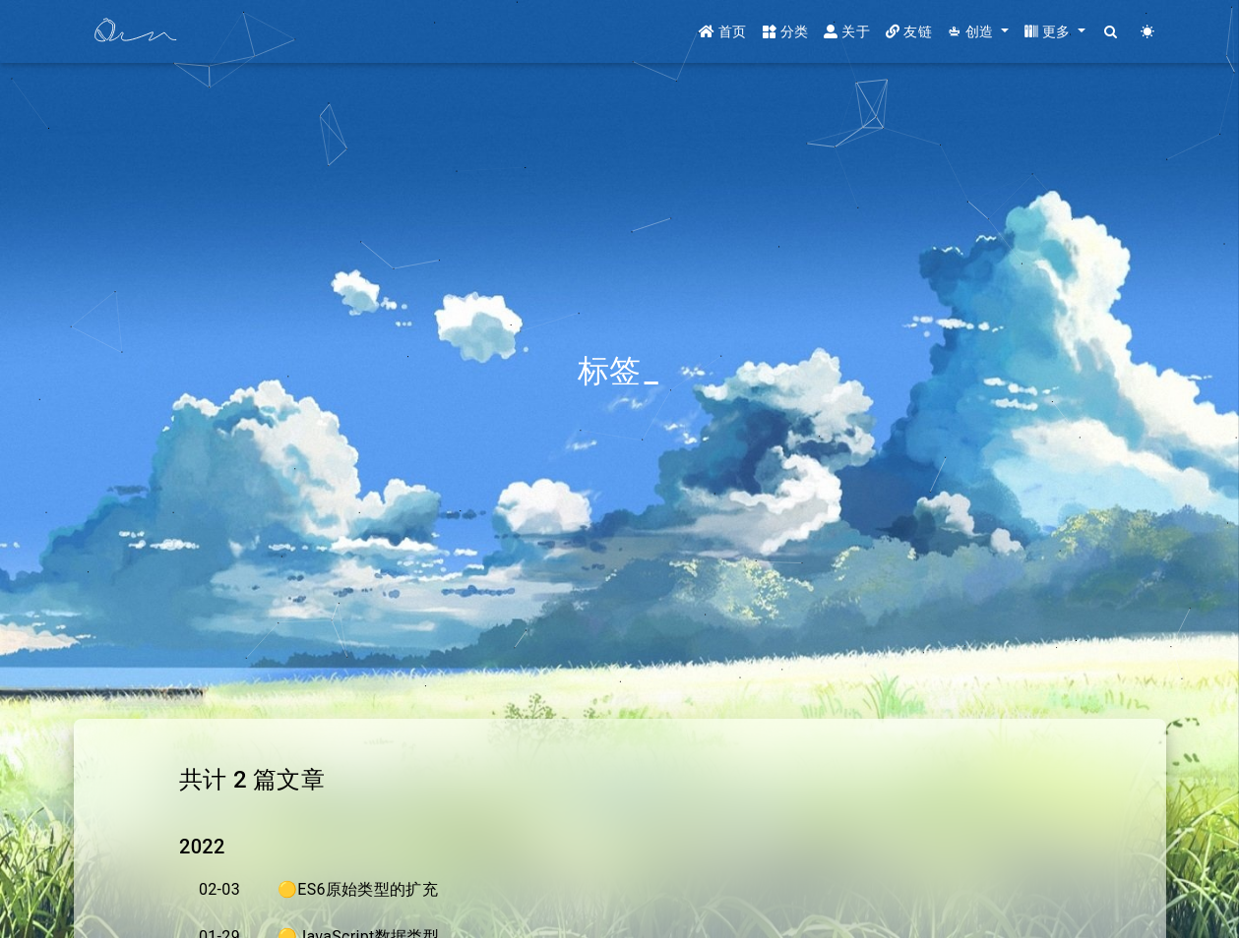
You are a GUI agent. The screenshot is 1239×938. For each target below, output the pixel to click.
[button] (978, 32)
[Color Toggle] (1148, 32)
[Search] (1111, 32)
